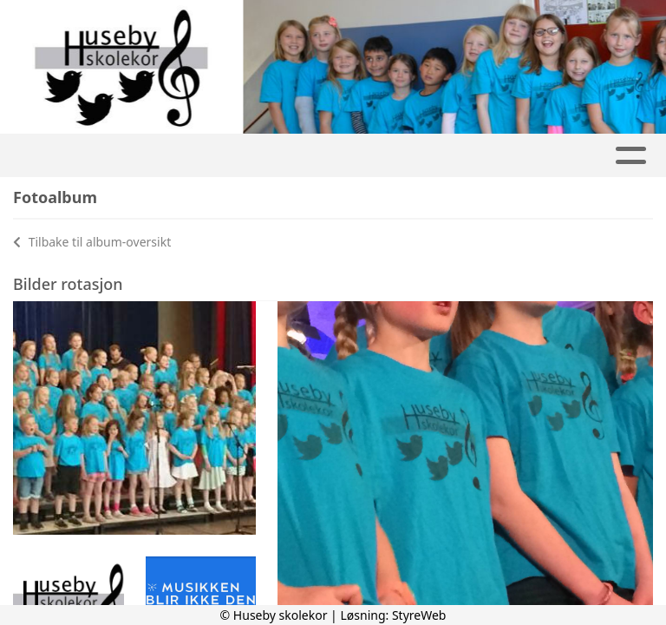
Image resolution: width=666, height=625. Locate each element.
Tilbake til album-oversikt (92, 242)
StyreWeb (419, 615)
